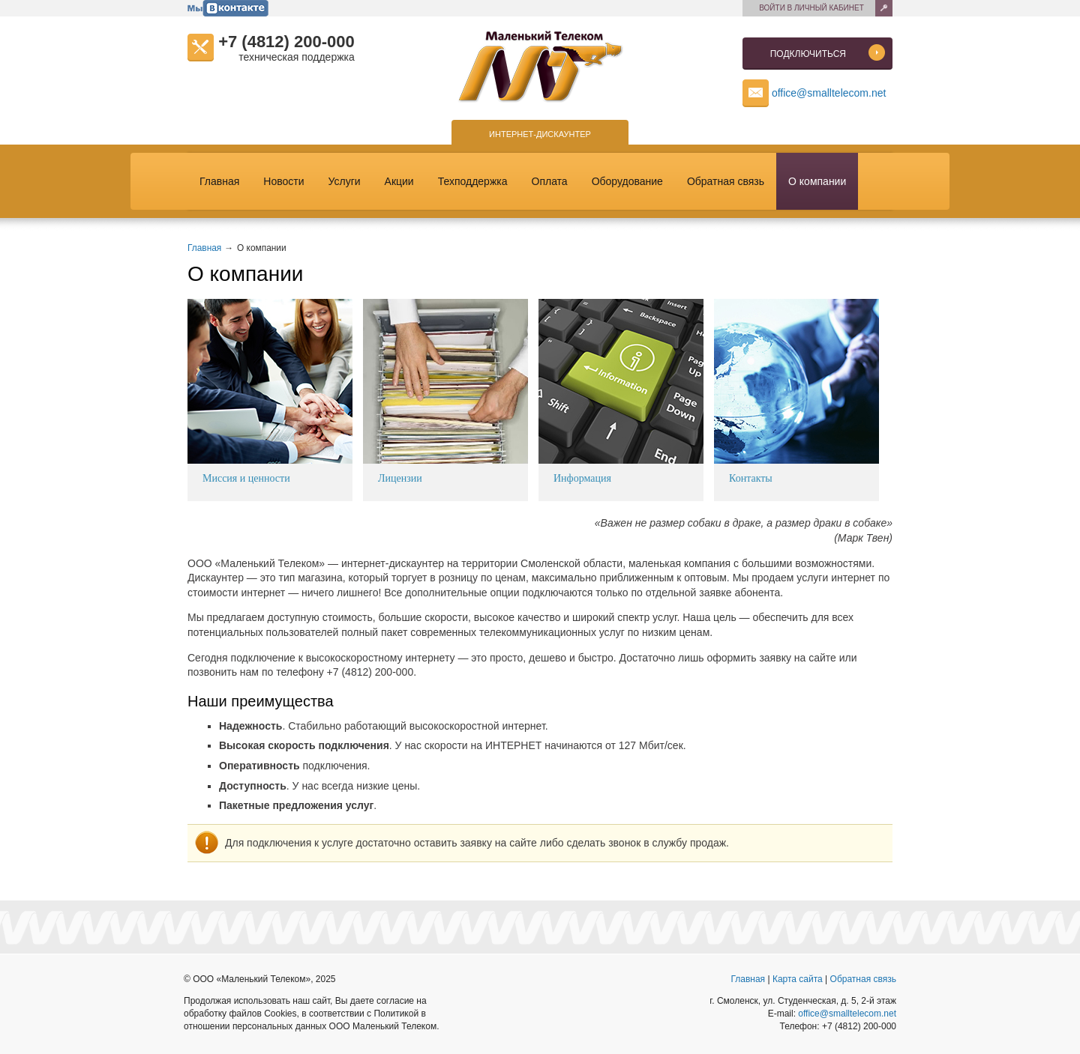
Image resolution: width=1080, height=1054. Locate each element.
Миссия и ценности (246, 478)
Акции (405, 181)
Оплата (556, 181)
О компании (817, 181)
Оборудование (633, 181)
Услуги (350, 181)
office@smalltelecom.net (829, 93)
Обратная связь (731, 181)
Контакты (750, 478)
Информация (582, 478)
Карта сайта (797, 979)
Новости (289, 181)
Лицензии (400, 478)
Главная (225, 181)
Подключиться (827, 54)
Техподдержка (479, 181)
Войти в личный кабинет (811, 8)
